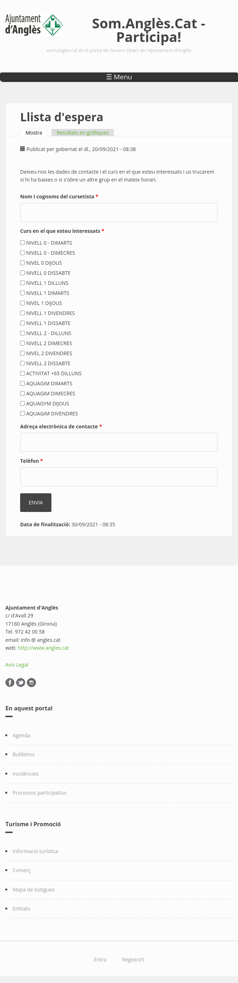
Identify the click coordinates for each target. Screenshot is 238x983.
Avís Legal (16, 664)
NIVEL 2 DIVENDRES (49, 353)
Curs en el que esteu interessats (62, 230)
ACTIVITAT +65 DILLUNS (54, 373)
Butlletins (24, 754)
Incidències (26, 773)
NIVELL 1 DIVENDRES (50, 313)
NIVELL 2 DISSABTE (48, 363)
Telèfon (31, 460)
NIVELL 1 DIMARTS (47, 293)
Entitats (21, 908)
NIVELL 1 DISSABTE (48, 323)
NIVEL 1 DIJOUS (44, 303)
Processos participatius (40, 792)
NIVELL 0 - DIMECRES (50, 252)
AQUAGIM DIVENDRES (52, 413)
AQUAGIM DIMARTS (49, 383)
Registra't (133, 959)
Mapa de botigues (34, 889)
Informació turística (35, 851)
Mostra (36, 132)
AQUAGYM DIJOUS (47, 403)
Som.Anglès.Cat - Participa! (148, 29)
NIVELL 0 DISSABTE (48, 272)
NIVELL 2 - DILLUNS (49, 333)
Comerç (22, 870)
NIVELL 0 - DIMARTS (49, 242)
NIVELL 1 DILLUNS (47, 282)
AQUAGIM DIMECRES (50, 393)
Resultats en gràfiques (83, 132)
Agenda (21, 735)
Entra (100, 959)
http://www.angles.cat (43, 647)
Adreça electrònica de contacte (61, 426)
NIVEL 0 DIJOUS (44, 262)
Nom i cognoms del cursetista (59, 196)
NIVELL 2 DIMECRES (49, 343)
